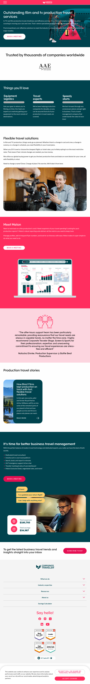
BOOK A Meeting (14, 248)
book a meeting (14, 36)
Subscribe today (75, 551)
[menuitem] (45, 579)
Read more (27, 418)
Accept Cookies (69, 678)
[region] (45, 675)
